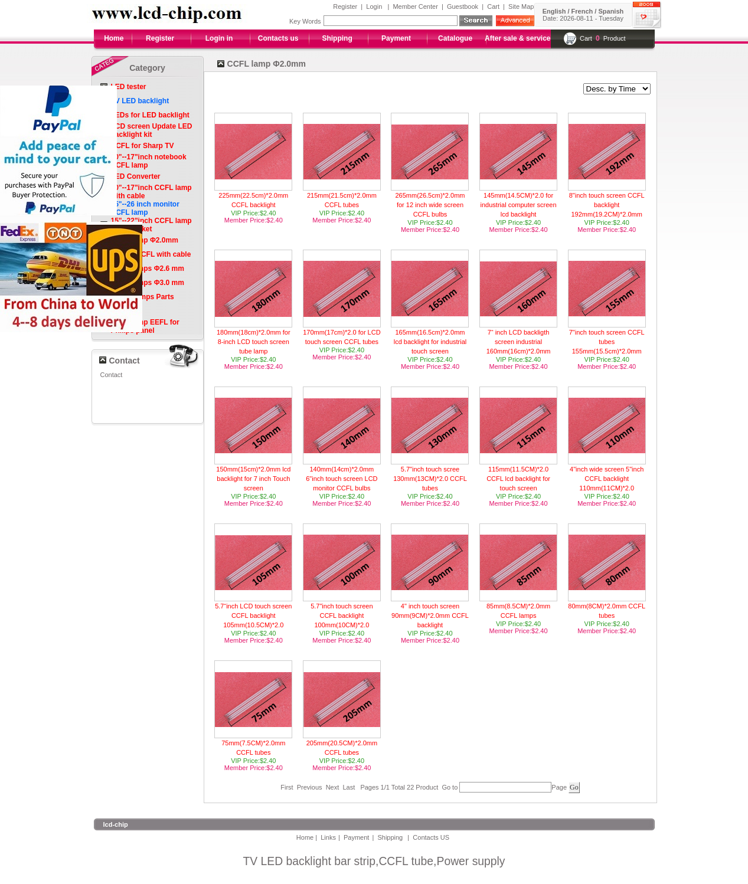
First (286, 787)
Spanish (610, 11)
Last (348, 787)
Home (113, 38)
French (582, 11)
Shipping (337, 38)
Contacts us (278, 38)
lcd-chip (115, 824)
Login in (219, 38)
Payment (396, 38)
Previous (309, 787)
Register (345, 6)
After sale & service (517, 38)
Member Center (415, 6)
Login (374, 6)
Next (332, 787)
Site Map (521, 6)
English (554, 11)
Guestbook (462, 6)
